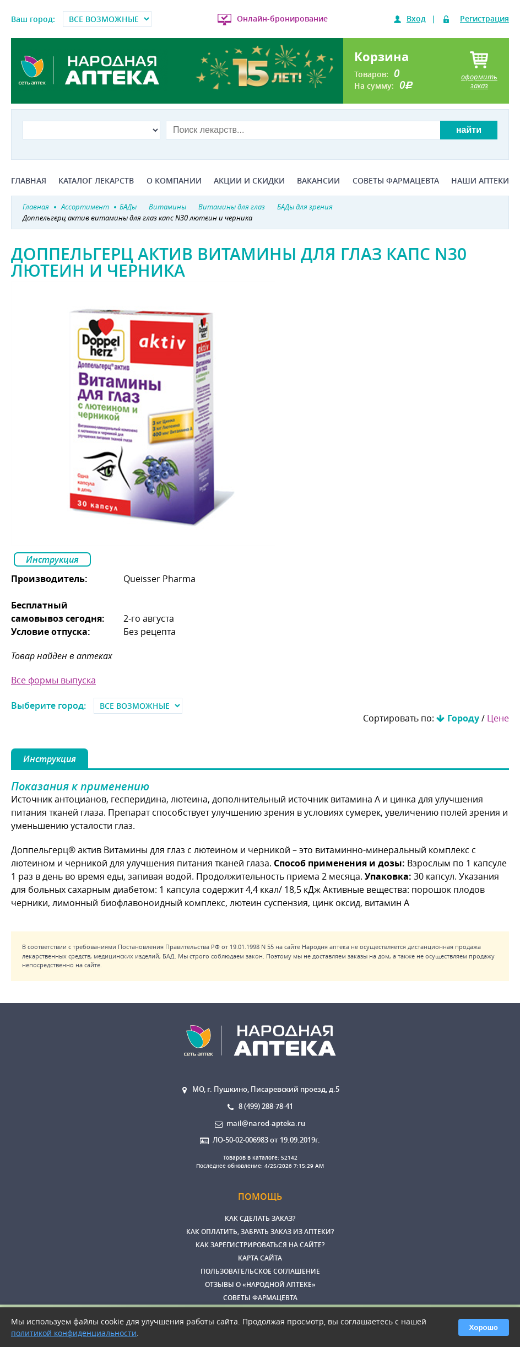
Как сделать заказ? (260, 1218)
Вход (416, 18)
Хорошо (483, 1327)
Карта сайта (260, 1258)
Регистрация (484, 18)
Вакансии (318, 181)
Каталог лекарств (96, 181)
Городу (463, 718)
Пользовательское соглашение (260, 1271)
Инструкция (52, 559)
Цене (498, 718)
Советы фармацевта (396, 181)
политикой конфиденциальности (74, 1333)
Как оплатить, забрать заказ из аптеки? (260, 1231)
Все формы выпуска (53, 680)
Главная (28, 181)
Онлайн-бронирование (282, 18)
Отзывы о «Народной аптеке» (260, 1284)
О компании (174, 181)
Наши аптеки (480, 181)
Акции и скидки (249, 181)
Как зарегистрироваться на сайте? (260, 1244)
